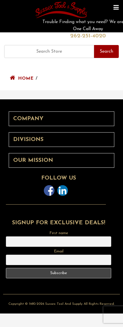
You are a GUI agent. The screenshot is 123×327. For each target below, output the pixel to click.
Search (106, 51)
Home (25, 78)
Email (58, 251)
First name (58, 233)
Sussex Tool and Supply (64, 304)
